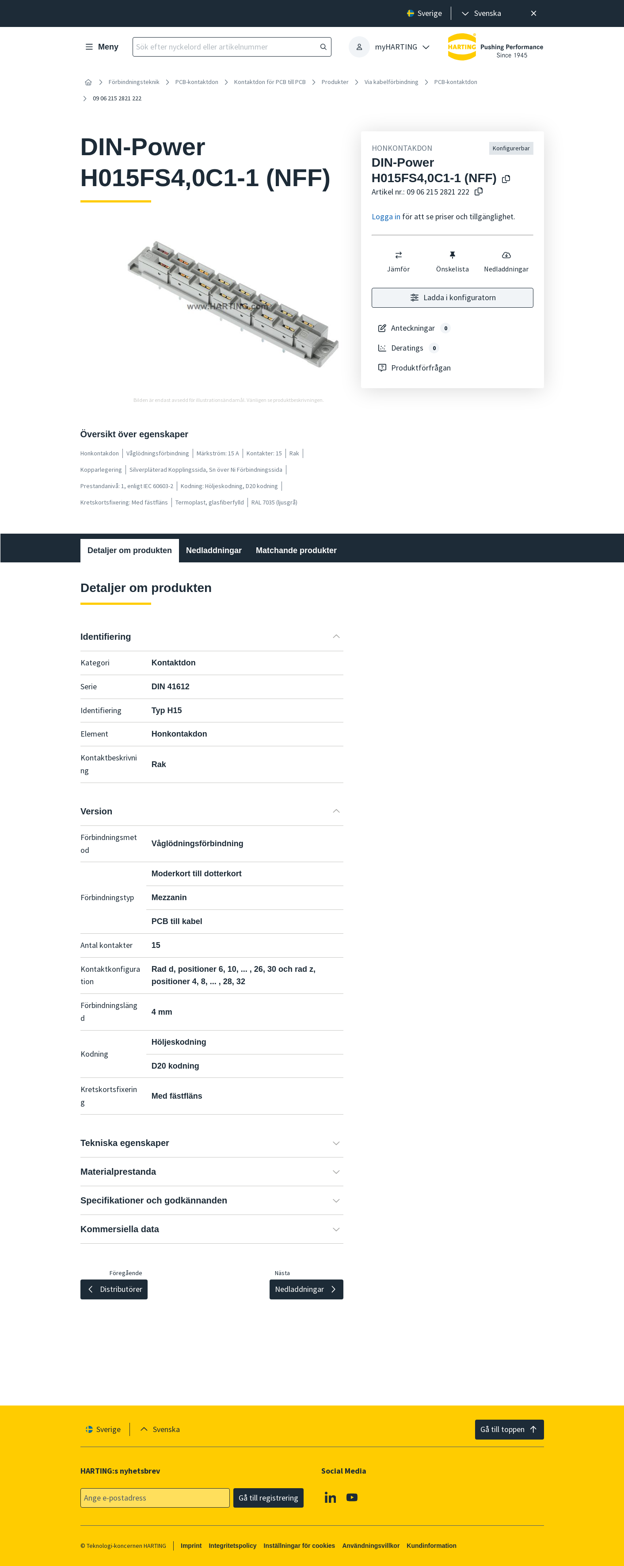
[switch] (398, 255)
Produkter (335, 82)
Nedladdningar (506, 261)
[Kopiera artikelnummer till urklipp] (478, 192)
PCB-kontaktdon (196, 82)
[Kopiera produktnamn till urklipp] (506, 180)
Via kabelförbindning (392, 82)
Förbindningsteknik (134, 82)
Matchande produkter (296, 550)
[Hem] (88, 82)
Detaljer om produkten (130, 550)
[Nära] (534, 13)
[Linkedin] (330, 1497)
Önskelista (452, 261)
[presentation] (480, 13)
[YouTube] (352, 1497)
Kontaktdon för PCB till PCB (270, 82)
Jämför (398, 261)
